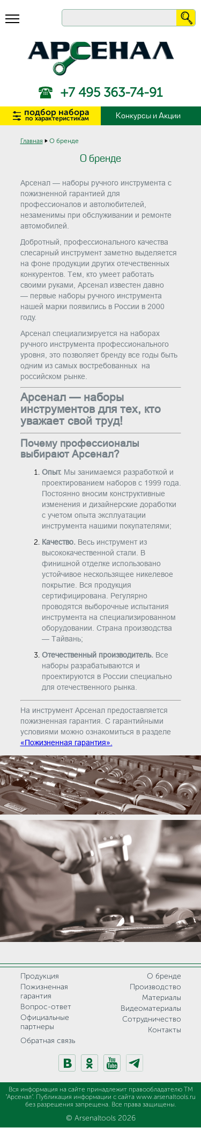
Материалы (161, 998)
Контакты (164, 1030)
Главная (31, 141)
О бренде (164, 976)
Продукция (39, 976)
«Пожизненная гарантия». (66, 742)
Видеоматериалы (151, 1008)
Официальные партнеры (44, 1022)
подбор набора (57, 115)
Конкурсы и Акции (148, 116)
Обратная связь (47, 1041)
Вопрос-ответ (45, 1007)
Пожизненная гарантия (44, 991)
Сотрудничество (151, 1019)
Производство (155, 987)
